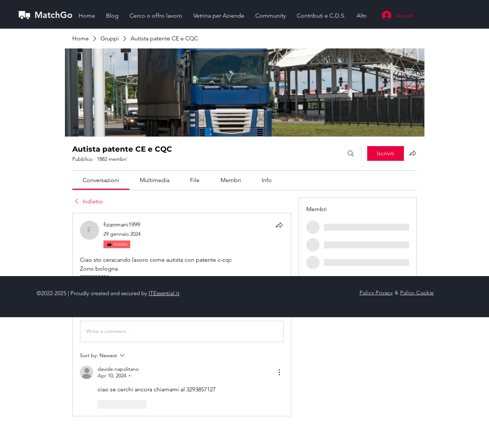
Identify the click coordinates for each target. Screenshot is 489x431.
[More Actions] (279, 372)
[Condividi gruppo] (412, 153)
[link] (101, 180)
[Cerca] (350, 153)
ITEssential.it (164, 293)
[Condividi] (279, 225)
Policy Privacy (376, 292)
